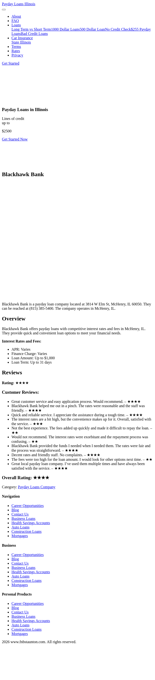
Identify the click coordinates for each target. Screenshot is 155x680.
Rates (15, 51)
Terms (16, 47)
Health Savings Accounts (30, 523)
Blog (15, 510)
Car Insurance (22, 38)
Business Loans (23, 519)
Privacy (17, 55)
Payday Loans (18, 4)
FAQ (15, 21)
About (16, 16)
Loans (16, 25)
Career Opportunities (27, 506)
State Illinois (21, 42)
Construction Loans (26, 531)
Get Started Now (15, 139)
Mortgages (19, 536)
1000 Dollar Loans (65, 29)
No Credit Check (118, 29)
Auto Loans (20, 527)
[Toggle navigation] (4, 9)
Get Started (10, 63)
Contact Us (20, 514)
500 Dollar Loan (92, 29)
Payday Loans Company (36, 487)
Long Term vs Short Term (31, 29)
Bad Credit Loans (34, 34)
